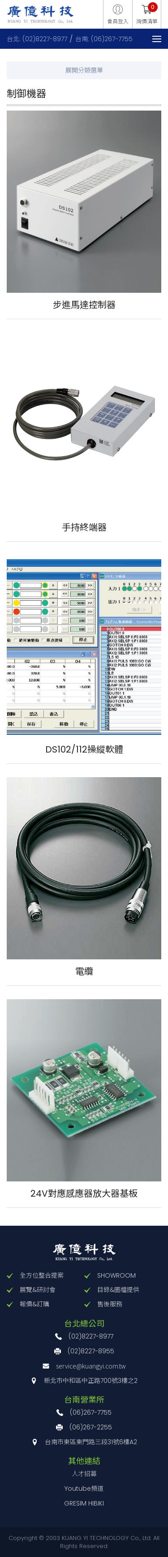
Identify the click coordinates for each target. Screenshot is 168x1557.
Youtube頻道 (84, 1488)
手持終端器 (84, 527)
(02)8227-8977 (91, 1336)
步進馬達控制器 (84, 304)
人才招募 (84, 1473)
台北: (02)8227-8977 (37, 39)
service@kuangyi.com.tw (91, 1365)
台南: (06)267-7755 (104, 39)
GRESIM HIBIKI (84, 1503)
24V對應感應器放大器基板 (84, 1193)
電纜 (84, 971)
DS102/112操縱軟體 (84, 749)
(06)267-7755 (91, 1412)
